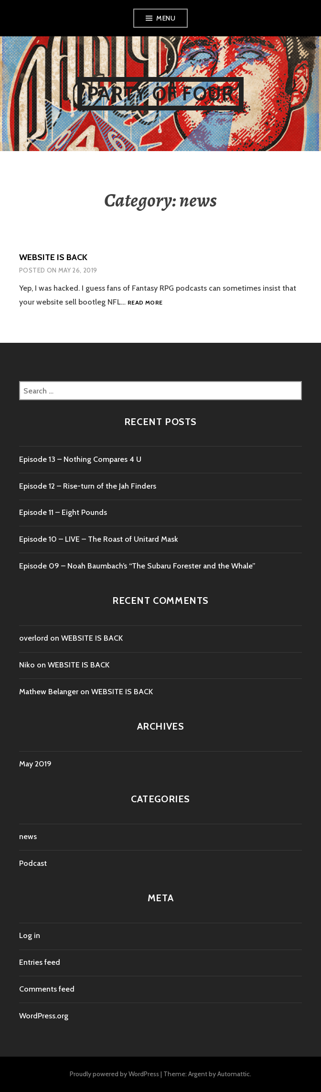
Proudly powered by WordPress (114, 1074)
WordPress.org (43, 1015)
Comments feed (47, 989)
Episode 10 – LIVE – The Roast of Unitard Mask (98, 539)
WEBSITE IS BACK (53, 257)
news (28, 836)
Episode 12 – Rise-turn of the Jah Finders (87, 486)
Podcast (33, 863)
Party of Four (161, 93)
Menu (165, 18)
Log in (29, 935)
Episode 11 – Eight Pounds (63, 512)
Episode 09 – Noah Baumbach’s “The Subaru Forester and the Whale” (137, 565)
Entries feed (39, 962)
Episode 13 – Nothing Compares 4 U (80, 459)
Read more (145, 303)
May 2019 (35, 763)
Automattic (233, 1074)
